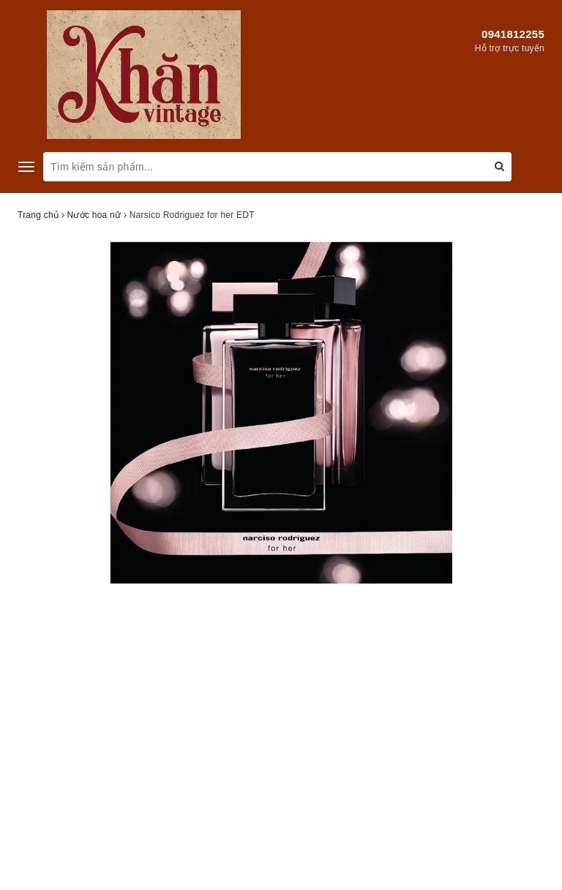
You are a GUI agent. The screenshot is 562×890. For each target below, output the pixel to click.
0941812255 (513, 34)
